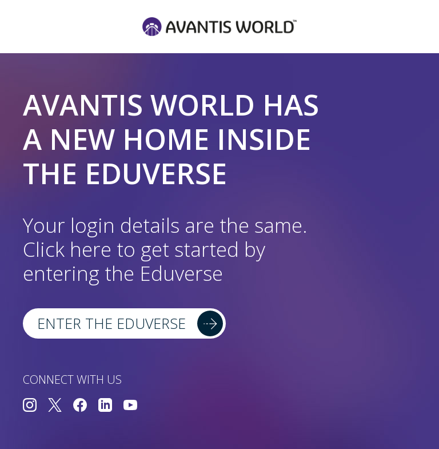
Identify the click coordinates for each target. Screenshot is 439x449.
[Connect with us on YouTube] (130, 406)
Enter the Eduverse (111, 323)
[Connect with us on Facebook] (80, 406)
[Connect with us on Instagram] (30, 406)
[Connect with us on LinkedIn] (105, 406)
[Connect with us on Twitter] (55, 406)
